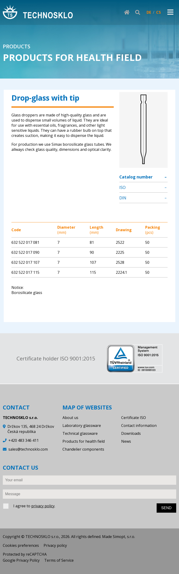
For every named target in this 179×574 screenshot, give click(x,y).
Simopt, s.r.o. (124, 536)
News (126, 441)
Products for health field (83, 441)
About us (70, 417)
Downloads (131, 433)
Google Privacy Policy (21, 560)
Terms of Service (59, 560)
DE (149, 12)
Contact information (139, 425)
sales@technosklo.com (28, 449)
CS (158, 12)
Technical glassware (80, 433)
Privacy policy (55, 545)
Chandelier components (83, 449)
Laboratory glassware (81, 425)
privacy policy (43, 505)
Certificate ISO (133, 417)
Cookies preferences (21, 545)
